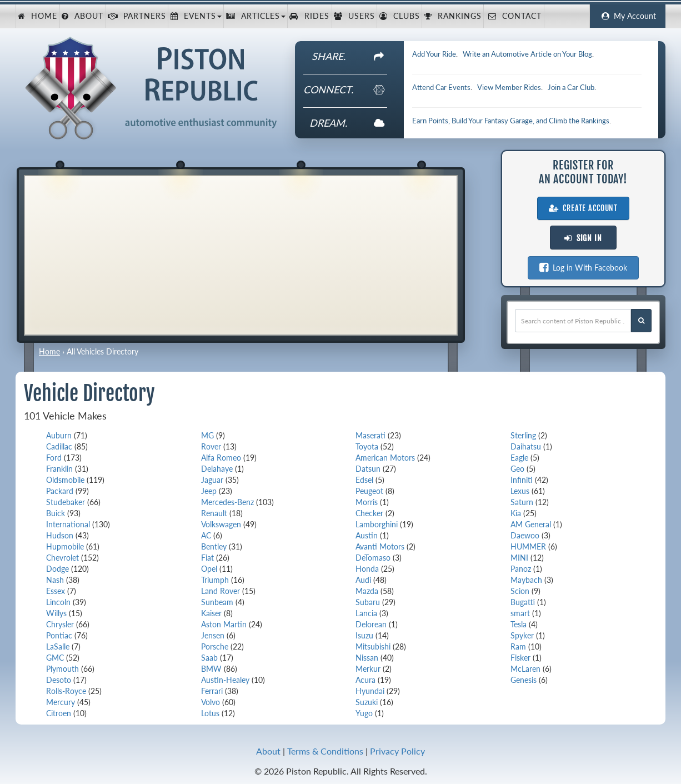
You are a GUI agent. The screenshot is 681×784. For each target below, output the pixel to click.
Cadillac (59, 446)
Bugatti (522, 602)
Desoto (58, 680)
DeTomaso (372, 557)
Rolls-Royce (66, 691)
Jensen (212, 635)
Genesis (523, 680)
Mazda (366, 591)
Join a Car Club (571, 87)
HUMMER (528, 546)
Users (354, 16)
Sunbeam (217, 602)
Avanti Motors (379, 546)
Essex (55, 591)
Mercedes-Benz (227, 502)
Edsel (364, 480)
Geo (517, 468)
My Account (627, 16)
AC (206, 535)
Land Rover (220, 591)
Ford (54, 457)
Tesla (518, 624)
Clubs (399, 16)
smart (520, 613)
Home (37, 16)
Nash (55, 580)
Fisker (520, 657)
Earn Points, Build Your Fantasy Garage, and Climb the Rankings (510, 120)
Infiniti (521, 480)
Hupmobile (65, 546)
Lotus (210, 713)
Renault (214, 513)
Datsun (367, 468)
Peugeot (369, 491)
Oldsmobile (65, 480)
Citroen (58, 713)
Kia (515, 513)
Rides (309, 16)
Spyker (522, 635)
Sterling (523, 435)
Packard (59, 491)
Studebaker (65, 502)
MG (207, 435)
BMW (211, 668)
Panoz (520, 568)
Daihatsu (525, 446)
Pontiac (59, 635)
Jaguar (212, 480)
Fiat (207, 557)
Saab (209, 657)
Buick (55, 513)
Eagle (519, 457)
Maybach (526, 580)
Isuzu (364, 635)
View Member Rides (509, 87)
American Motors (385, 457)
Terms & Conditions (325, 751)
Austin (366, 535)
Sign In (583, 238)
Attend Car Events (441, 87)
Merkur (367, 668)
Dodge (57, 568)
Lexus (519, 491)
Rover (211, 446)
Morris (366, 502)
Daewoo (524, 535)
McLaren (525, 668)
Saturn (521, 502)
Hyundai (369, 691)
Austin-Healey (225, 680)
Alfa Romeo (221, 457)
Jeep (209, 491)
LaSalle (57, 646)
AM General (530, 524)
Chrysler (60, 624)
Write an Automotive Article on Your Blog (527, 53)
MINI (519, 557)
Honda (367, 568)
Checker (369, 513)
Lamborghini (376, 524)
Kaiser (211, 613)
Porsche (214, 646)
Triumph (215, 580)
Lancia (366, 613)
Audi (363, 580)
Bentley (214, 546)
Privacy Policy (397, 751)
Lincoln (58, 602)
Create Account (583, 208)
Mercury (60, 702)
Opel (209, 568)
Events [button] (196, 16)
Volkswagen (221, 524)
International (68, 524)
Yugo (364, 713)
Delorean (371, 624)
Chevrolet (62, 557)
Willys (56, 613)
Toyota (366, 446)
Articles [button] (256, 16)
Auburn (59, 435)
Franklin (59, 468)
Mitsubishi (372, 646)
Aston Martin (224, 624)
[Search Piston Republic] (641, 320)
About (82, 16)
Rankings (453, 16)
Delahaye (217, 468)
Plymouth (62, 668)
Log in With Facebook (583, 267)
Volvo (210, 702)
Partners (137, 16)
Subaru (367, 602)
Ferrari (212, 691)
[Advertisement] (241, 254)
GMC (55, 657)
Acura (365, 680)
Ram (518, 646)
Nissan (366, 657)
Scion (519, 591)
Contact (513, 16)
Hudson (59, 535)
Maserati (370, 435)
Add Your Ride (434, 53)
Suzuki (366, 702)
